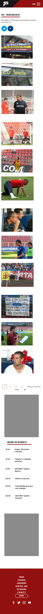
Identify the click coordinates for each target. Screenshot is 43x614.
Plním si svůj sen (22, 479)
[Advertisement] (21, 416)
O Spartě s (21, 592)
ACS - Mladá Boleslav (10, 15)
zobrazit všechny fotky (28, 388)
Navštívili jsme (21, 586)
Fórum (21, 577)
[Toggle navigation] (36, 3)
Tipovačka (21, 580)
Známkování (21, 583)
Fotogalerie (21, 589)
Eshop (21, 595)
